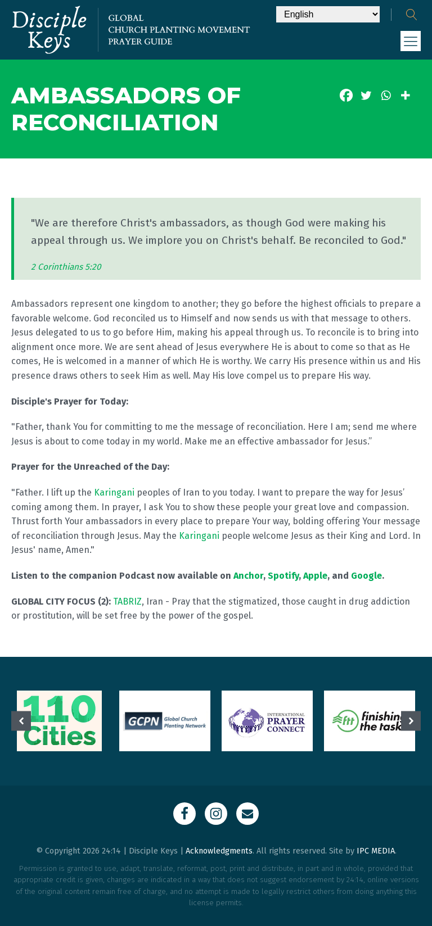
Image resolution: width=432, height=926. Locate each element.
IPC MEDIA (376, 851)
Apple (315, 575)
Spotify (283, 575)
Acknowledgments (219, 851)
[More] (405, 95)
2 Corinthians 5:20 (66, 267)
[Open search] (412, 14)
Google (366, 575)
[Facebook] (346, 95)
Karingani (114, 492)
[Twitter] (366, 95)
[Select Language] (328, 14)
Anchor (248, 575)
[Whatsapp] (385, 95)
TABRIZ (127, 601)
